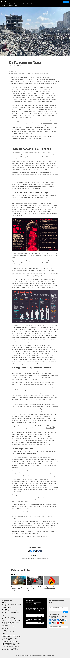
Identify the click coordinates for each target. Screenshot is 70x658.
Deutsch (16, 635)
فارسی (3, 643)
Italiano (35, 73)
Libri (2, 3)
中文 (9, 640)
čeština (12, 73)
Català (12, 648)
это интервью (22, 139)
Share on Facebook (38, 551)
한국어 (39, 73)
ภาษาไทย (11, 646)
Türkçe (16, 641)
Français (23, 73)
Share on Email (29, 551)
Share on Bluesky (31, 551)
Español (19, 73)
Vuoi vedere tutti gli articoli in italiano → (10, 5)
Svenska (18, 644)
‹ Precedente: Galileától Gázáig (28, 558)
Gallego (18, 648)
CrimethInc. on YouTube (58, 623)
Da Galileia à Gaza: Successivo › (41, 558)
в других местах (21, 97)
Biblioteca (6, 3)
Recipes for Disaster (12, 620)
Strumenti (11, 3)
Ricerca (25, 3)
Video (17, 610)
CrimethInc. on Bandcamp (66, 620)
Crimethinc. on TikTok (53, 623)
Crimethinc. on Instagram (55, 620)
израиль (39, 556)
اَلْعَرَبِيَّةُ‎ (10, 644)
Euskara (12, 641)
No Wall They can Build (14, 627)
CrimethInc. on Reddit (60, 623)
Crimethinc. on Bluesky (58, 620)
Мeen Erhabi (50, 428)
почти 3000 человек (48, 79)
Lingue (28, 3)
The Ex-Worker (5, 627)
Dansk (3, 646)
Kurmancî (4, 649)
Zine (3, 610)
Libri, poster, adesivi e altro (8, 631)
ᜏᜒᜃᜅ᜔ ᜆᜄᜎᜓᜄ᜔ (14, 649)
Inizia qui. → (41, 622)
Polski (3, 638)
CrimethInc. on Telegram (50, 623)
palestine (24, 556)
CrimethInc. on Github (60, 620)
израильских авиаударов (49, 123)
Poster (9, 610)
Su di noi (33, 3)
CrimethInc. (5, 2)
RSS (7, 625)
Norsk (8, 649)
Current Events (13, 71)
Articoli (4, 602)
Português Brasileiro (45, 73)
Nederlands (8, 643)
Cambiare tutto (12, 612)
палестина (36, 556)
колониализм (44, 556)
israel (28, 556)
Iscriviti (65, 612)
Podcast (16, 3)
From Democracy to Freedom (9, 617)
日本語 (15, 638)
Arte (3, 604)
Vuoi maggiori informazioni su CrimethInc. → (37, 616)
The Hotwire (5, 628)
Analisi (11, 604)
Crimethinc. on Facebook (53, 620)
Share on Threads (36, 551)
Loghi (7, 612)
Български (5, 640)
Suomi (11, 638)
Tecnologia (13, 606)
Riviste (6, 610)
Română (7, 644)
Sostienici (66, 2)
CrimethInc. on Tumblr (63, 620)
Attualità (15, 604)
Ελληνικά (28, 73)
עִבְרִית (7, 646)
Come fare (4, 606)
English (15, 73)
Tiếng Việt (7, 648)
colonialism (31, 556)
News (9, 606)
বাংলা (14, 644)
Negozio (20, 3)
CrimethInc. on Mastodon (50, 620)
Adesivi (13, 610)
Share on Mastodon (34, 551)
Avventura (7, 604)
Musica (4, 612)
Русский (19, 636)
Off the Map (10, 623)
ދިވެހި (15, 648)
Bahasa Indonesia (15, 640)
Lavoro (12, 619)
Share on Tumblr (41, 551)
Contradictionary (6, 619)
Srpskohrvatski (15, 643)
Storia (19, 604)
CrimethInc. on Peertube (55, 623)
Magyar (32, 73)
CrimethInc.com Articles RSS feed (63, 623)
